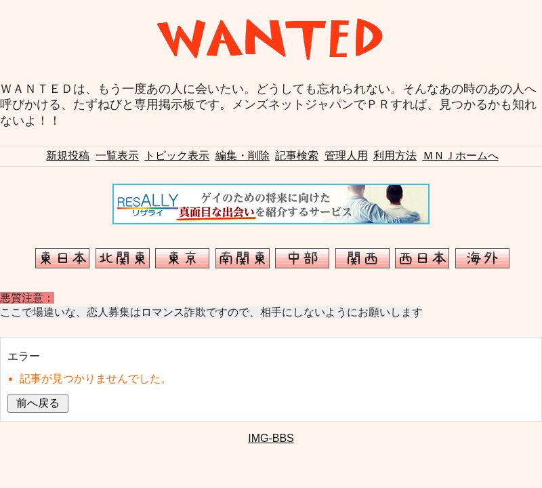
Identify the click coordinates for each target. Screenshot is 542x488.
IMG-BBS (271, 438)
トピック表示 (176, 155)
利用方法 (395, 155)
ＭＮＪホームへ (461, 155)
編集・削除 (242, 155)
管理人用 (346, 155)
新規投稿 (67, 155)
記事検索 (296, 155)
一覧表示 (117, 155)
